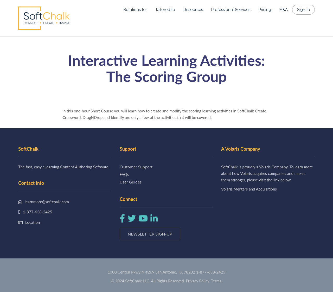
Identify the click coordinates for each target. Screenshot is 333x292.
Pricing (265, 9)
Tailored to (165, 9)
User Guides (131, 182)
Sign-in (303, 9)
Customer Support (136, 166)
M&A (283, 9)
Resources (193, 9)
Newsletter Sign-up (150, 233)
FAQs (124, 174)
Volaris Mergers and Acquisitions (249, 189)
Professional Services (230, 9)
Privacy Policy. (198, 280)
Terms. (216, 280)
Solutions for (135, 9)
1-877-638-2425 (210, 272)
